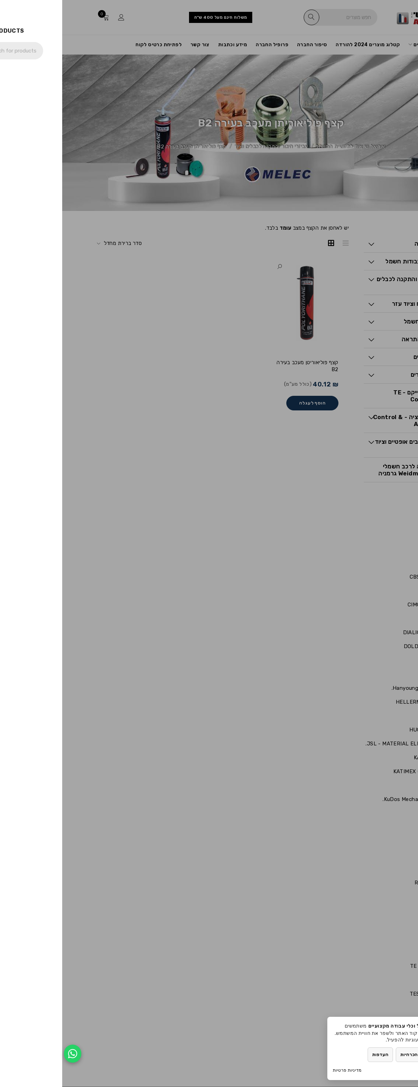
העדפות (318, 1054)
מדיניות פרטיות (285, 1070)
